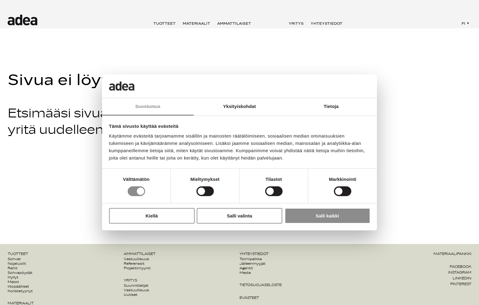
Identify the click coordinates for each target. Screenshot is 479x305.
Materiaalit (196, 23)
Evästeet (249, 298)
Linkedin (462, 278)
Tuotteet (164, 23)
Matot (13, 282)
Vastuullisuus (136, 259)
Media (245, 272)
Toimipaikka (251, 259)
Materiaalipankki (452, 254)
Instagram (459, 272)
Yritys (296, 23)
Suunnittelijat (136, 285)
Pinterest (460, 284)
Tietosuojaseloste (261, 285)
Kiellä (151, 215)
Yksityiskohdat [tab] (239, 106)
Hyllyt (13, 277)
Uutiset (130, 294)
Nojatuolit (17, 263)
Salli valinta (239, 215)
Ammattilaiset (234, 23)
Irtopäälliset (18, 286)
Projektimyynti (137, 268)
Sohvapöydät (20, 272)
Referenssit (134, 263)
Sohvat (14, 259)
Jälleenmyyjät (252, 263)
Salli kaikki (327, 215)
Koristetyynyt (20, 291)
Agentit (246, 268)
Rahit (12, 268)
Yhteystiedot (326, 23)
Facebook (460, 266)
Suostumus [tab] (148, 106)
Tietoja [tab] (331, 106)
